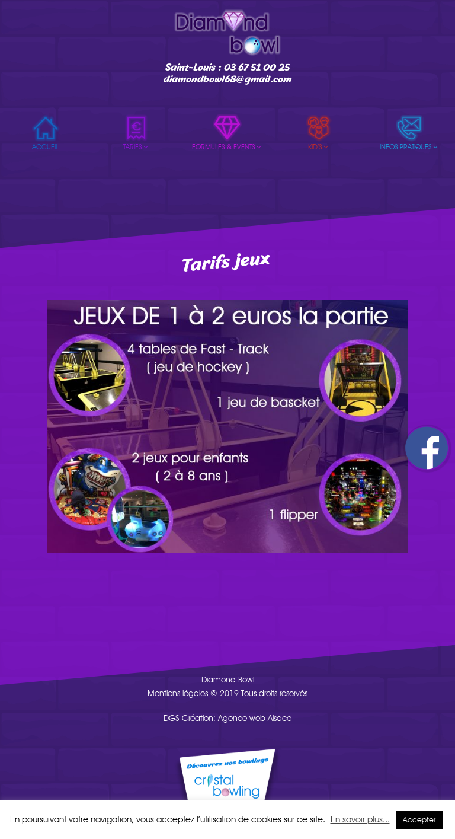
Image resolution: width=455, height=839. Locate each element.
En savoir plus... (360, 819)
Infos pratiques (409, 147)
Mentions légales (178, 693)
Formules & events (227, 147)
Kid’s (318, 147)
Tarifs (136, 147)
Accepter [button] (419, 819)
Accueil (45, 147)
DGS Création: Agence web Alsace (227, 718)
